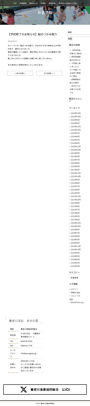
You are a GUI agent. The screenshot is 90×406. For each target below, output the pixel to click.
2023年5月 (75, 166)
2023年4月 (75, 169)
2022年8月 (75, 183)
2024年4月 (75, 143)
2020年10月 (76, 226)
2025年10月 (76, 116)
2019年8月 (75, 256)
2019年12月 (76, 246)
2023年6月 (75, 163)
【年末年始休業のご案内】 (76, 52)
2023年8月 (75, 156)
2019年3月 (75, 266)
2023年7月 (75, 159)
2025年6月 (75, 119)
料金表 (43, 3)
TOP (15, 3)
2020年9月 (75, 229)
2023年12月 (76, 146)
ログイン (74, 289)
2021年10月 (76, 199)
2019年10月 (76, 249)
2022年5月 (75, 193)
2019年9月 (75, 252)
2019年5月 (75, 262)
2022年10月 (76, 176)
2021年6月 (75, 212)
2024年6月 (75, 136)
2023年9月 (75, 153)
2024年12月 (76, 126)
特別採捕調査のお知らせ (75, 58)
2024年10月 (76, 129)
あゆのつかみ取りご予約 (68, 3)
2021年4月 (75, 219)
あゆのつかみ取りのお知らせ (75, 89)
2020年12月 (76, 222)
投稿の (75, 292)
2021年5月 (75, 216)
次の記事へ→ (49, 73)
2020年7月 (75, 232)
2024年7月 (75, 133)
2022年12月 (76, 173)
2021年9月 (75, 203)
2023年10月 (76, 149)
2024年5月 (75, 139)
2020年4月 (75, 242)
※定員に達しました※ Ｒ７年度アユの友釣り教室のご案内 (75, 69)
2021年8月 (75, 206)
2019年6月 (75, 259)
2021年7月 (75, 209)
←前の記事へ (20, 73)
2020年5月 (75, 239)
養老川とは (33, 3)
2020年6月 (75, 236)
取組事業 (52, 3)
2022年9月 (75, 179)
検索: (70, 32)
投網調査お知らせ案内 (75, 81)
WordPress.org (77, 302)
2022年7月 (75, 186)
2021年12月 (76, 196)
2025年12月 (76, 113)
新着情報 (23, 3)
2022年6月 (75, 189)
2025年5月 (75, 123)
